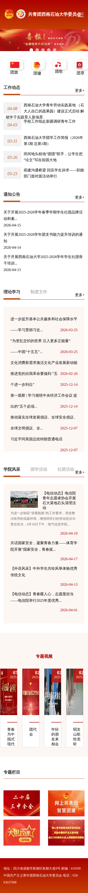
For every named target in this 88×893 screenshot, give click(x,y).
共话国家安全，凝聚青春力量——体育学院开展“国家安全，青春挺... (43, 546)
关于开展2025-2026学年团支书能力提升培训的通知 (43, 237)
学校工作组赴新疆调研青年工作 (50, 121)
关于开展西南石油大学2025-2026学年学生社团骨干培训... (43, 260)
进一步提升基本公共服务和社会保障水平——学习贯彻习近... (44, 326)
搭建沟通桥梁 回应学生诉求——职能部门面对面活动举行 (54, 173)
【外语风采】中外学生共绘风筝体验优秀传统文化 (43, 571)
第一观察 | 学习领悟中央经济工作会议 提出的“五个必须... (44, 402)
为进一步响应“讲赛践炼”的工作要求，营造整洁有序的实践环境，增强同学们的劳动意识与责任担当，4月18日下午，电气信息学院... (42, 518)
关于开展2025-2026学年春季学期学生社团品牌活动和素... (43, 215)
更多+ (80, 90)
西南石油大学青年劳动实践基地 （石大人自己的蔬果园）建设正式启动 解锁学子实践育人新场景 (45, 111)
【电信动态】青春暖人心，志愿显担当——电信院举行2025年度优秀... (42, 597)
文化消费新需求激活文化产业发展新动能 (44, 364)
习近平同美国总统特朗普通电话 (44, 441)
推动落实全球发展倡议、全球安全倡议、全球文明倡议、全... (44, 424)
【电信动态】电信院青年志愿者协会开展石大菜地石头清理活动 (59, 500)
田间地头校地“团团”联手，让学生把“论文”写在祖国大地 (53, 157)
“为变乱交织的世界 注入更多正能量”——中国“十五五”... (44, 348)
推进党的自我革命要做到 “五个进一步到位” (44, 381)
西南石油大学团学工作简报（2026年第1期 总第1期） (53, 141)
